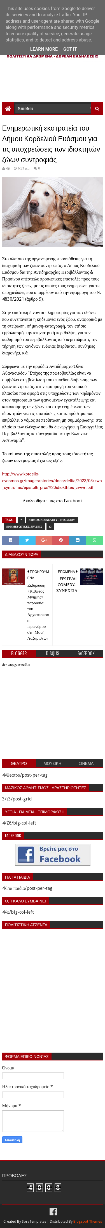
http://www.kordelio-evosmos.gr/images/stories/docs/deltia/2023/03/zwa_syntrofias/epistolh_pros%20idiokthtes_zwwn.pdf (52, 481)
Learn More (44, 49)
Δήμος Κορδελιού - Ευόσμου (52, 519)
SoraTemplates (34, 1221)
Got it (70, 49)
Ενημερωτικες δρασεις (24, 526)
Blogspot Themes (87, 1221)
